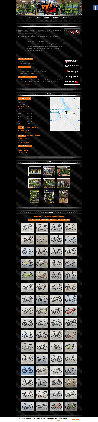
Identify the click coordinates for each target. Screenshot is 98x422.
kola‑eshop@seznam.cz (23, 106)
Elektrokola (68, 18)
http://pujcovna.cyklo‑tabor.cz (34, 135)
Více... (58, 420)
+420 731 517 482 (22, 108)
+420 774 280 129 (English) (24, 142)
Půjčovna (57, 18)
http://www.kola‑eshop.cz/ (31, 127)
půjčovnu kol (37, 53)
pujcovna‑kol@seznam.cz (24, 138)
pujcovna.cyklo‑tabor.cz (31, 84)
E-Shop (46, 18)
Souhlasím (75, 419)
